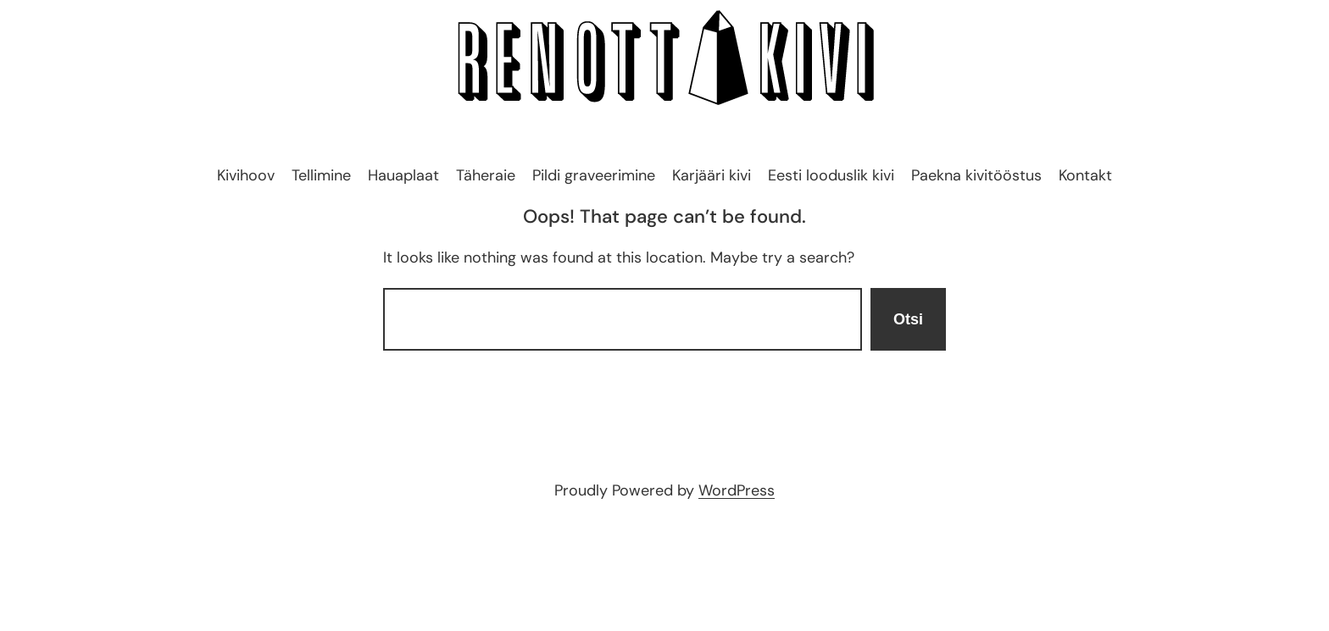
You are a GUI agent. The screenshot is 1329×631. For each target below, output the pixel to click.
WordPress (736, 490)
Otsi (908, 319)
